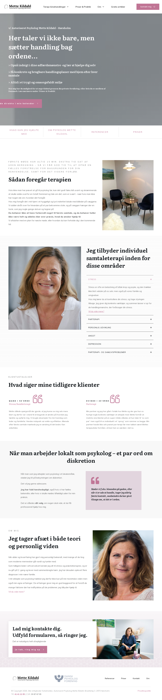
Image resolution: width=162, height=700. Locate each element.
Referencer (99, 132)
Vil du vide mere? (16, 591)
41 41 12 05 (20, 694)
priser (137, 132)
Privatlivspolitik (144, 691)
